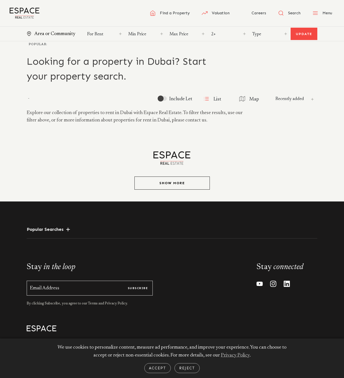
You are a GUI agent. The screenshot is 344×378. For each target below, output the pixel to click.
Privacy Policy (235, 355)
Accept (157, 368)
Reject (187, 368)
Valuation (216, 13)
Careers (253, 13)
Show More (172, 183)
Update (304, 34)
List (211, 99)
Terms (93, 303)
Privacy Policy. (116, 303)
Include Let (180, 99)
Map (249, 99)
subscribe (138, 288)
